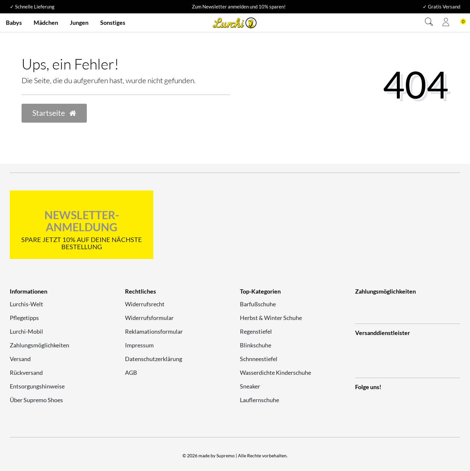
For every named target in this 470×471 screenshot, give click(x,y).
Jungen (79, 22)
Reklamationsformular (154, 331)
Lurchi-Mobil (26, 331)
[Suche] (429, 22)
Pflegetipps (24, 317)
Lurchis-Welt (26, 304)
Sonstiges (112, 22)
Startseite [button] (54, 113)
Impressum (139, 345)
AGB (131, 372)
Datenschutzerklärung (153, 358)
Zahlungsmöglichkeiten (39, 345)
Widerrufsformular (149, 317)
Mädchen (46, 22)
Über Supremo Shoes (36, 399)
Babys (14, 22)
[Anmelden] (446, 22)
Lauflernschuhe (259, 399)
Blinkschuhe (255, 345)
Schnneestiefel (258, 358)
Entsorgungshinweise (37, 386)
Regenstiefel (256, 331)
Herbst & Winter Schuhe (271, 317)
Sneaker (250, 386)
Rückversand (26, 372)
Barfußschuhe (258, 304)
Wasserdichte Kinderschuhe (275, 372)
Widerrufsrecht (144, 304)
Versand (20, 358)
